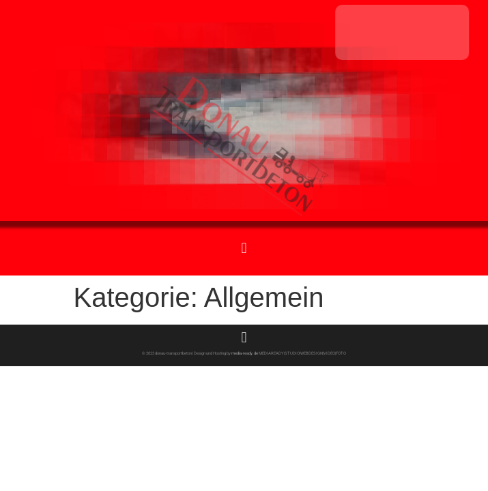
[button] (244, 248)
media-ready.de (244, 353)
